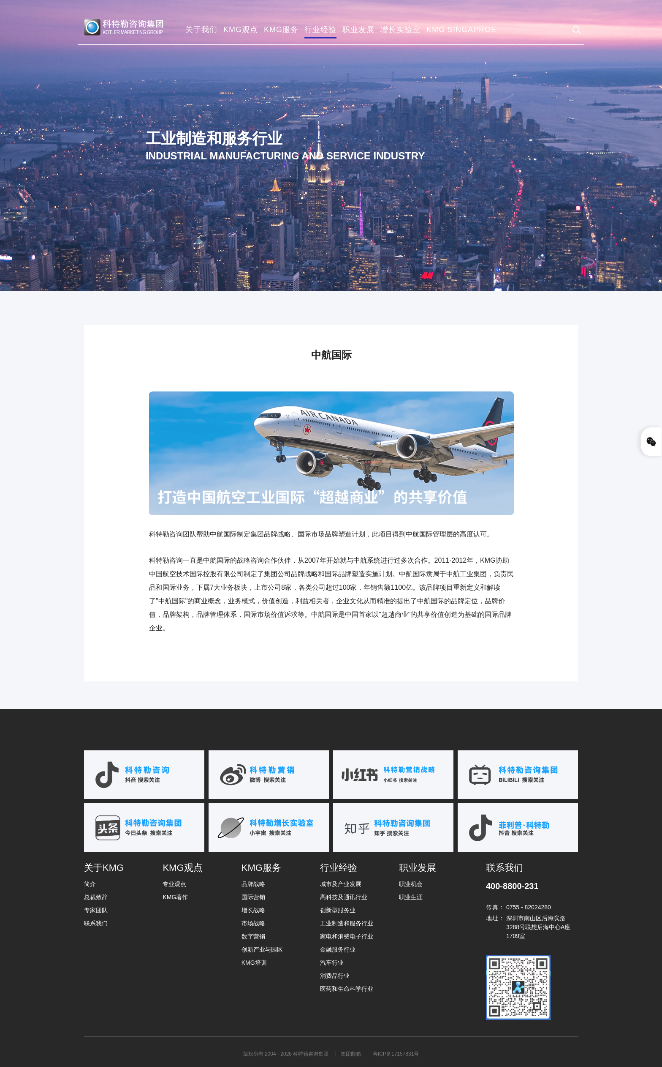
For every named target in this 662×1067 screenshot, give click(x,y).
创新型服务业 (337, 910)
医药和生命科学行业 (346, 988)
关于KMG (104, 867)
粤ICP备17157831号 (396, 1054)
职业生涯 (411, 897)
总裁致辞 (96, 897)
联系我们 (96, 923)
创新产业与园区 (262, 949)
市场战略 (253, 923)
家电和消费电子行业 (346, 936)
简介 (90, 884)
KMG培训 (254, 962)
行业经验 (338, 867)
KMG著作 (175, 897)
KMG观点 (182, 867)
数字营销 (253, 936)
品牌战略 (253, 884)
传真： (495, 907)
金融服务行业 (337, 949)
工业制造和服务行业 (346, 923)
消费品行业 (335, 975)
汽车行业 (332, 962)
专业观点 (174, 884)
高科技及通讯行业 (343, 897)
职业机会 (411, 884)
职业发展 (417, 867)
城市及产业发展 (340, 884)
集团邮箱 (351, 1054)
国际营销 (253, 897)
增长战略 (253, 910)
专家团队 (96, 910)
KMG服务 (261, 867)
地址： (495, 918)
